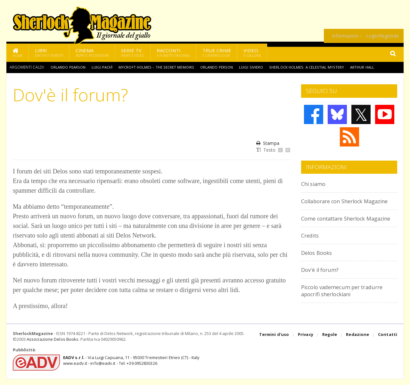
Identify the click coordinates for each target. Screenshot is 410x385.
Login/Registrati (382, 36)
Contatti (387, 341)
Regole (330, 341)
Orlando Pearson (69, 67)
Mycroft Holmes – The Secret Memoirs (159, 67)
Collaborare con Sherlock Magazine (337, 204)
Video (252, 52)
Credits (311, 249)
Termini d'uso (275, 341)
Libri (49, 52)
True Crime (216, 52)
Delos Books (318, 267)
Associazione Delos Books (52, 345)
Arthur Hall (368, 67)
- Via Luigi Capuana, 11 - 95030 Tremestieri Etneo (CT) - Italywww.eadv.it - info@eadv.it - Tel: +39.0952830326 (130, 366)
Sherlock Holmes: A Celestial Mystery (311, 67)
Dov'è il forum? (322, 284)
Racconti (173, 52)
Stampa (267, 143)
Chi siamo (315, 184)
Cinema (92, 52)
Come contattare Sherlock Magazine (338, 228)
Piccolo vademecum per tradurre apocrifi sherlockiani (348, 304)
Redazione (358, 341)
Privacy (306, 341)
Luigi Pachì (104, 67)
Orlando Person (220, 67)
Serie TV (132, 52)
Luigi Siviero (256, 67)
